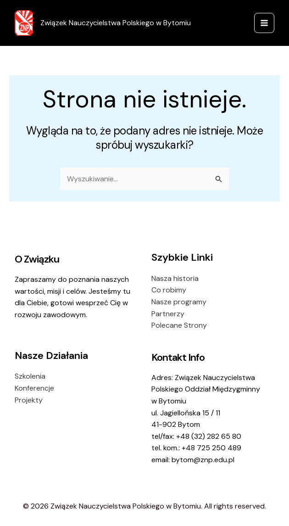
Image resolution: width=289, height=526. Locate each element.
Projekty (29, 400)
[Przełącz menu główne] (264, 23)
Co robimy (168, 290)
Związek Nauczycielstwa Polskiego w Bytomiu (115, 23)
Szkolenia (30, 376)
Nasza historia (175, 278)
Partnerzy (167, 314)
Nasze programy (178, 302)
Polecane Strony (179, 325)
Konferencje (34, 388)
